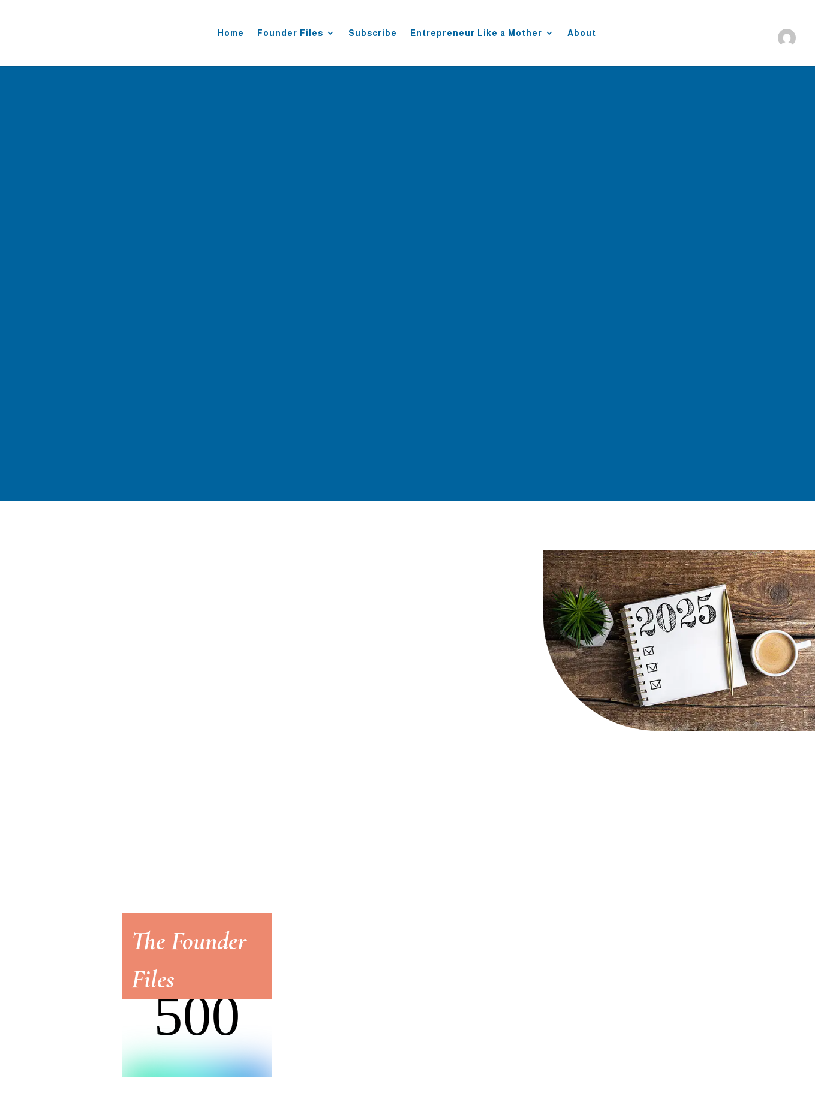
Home (231, 33)
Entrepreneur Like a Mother (476, 33)
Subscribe (372, 33)
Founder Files (290, 33)
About (581, 33)
